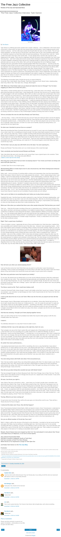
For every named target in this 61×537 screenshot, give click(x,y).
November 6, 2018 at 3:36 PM (11, 506)
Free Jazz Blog (23, 444)
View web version (30, 532)
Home (30, 529)
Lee (5, 502)
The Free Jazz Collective (15, 4)
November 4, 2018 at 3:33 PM (11, 497)
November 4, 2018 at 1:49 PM (11, 478)
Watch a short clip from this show (10, 157)
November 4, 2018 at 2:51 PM (11, 487)
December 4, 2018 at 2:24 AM (11, 515)
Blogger (33, 535)
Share (3, 466)
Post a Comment (6, 519)
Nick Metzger (7, 483)
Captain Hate (7, 472)
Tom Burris (5, 44)
